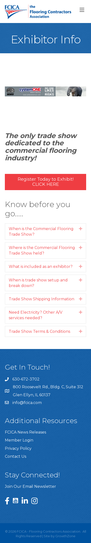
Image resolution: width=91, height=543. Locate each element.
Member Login (19, 440)
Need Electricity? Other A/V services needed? (35, 315)
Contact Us (15, 456)
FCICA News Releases (25, 432)
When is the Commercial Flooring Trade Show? (41, 231)
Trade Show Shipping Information (41, 299)
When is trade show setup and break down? (38, 283)
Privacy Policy (18, 448)
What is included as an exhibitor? (41, 266)
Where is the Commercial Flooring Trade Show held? (42, 250)
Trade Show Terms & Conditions (39, 331)
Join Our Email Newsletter (30, 486)
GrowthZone (65, 536)
